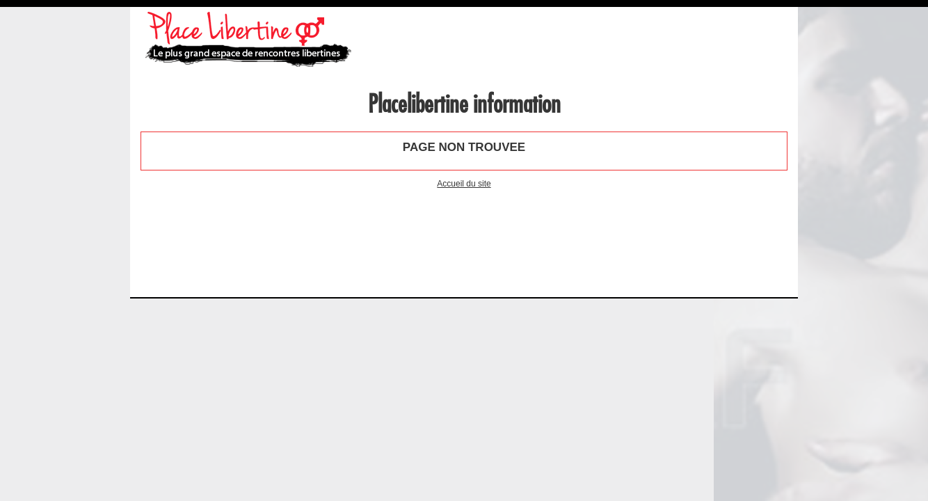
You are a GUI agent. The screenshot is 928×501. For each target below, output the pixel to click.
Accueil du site (463, 184)
